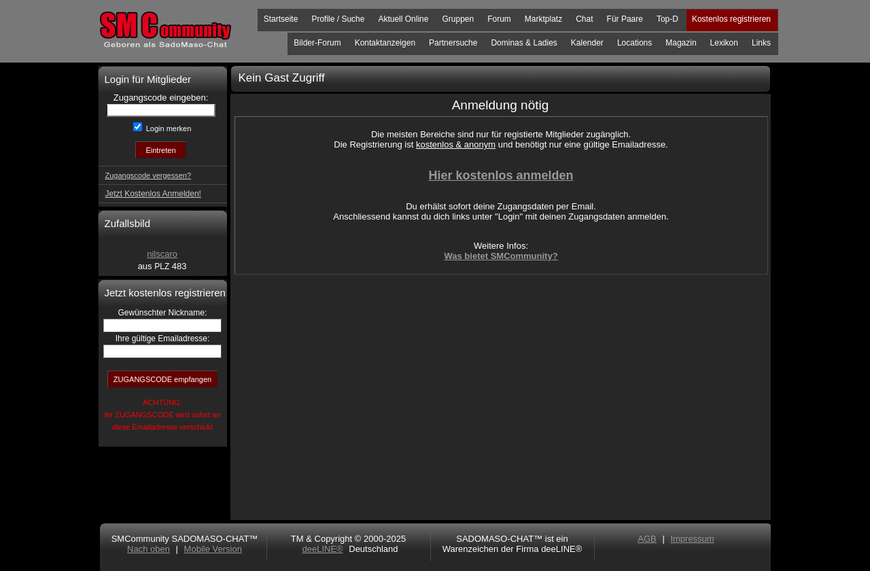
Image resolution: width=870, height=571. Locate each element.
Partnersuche (453, 43)
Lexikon (724, 43)
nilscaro (162, 254)
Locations (634, 43)
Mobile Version (213, 549)
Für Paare (625, 19)
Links (761, 43)
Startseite (281, 19)
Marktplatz (543, 19)
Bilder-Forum (317, 43)
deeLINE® (322, 549)
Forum (499, 19)
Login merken (168, 128)
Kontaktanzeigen (385, 43)
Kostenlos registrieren (731, 19)
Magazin (680, 43)
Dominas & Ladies (524, 43)
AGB (647, 539)
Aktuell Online (403, 19)
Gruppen (458, 19)
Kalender (587, 43)
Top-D (667, 19)
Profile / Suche (337, 19)
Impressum (692, 539)
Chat (584, 19)
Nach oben (148, 549)
